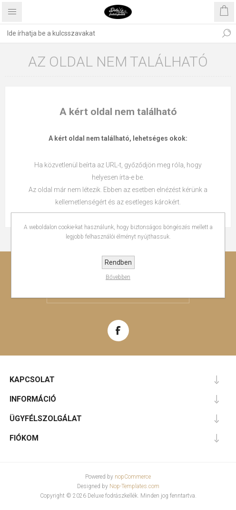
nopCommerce (133, 476)
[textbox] (108, 33)
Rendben (118, 262)
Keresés (226, 33)
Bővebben (118, 277)
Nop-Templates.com (134, 486)
